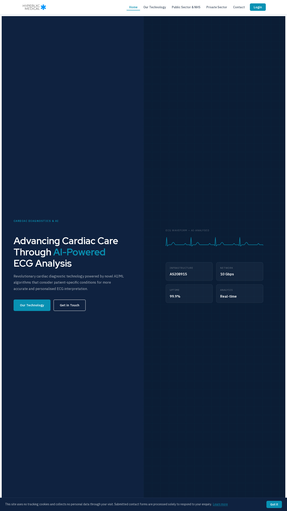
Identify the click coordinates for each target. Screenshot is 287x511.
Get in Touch (69, 305)
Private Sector (216, 7)
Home (133, 7)
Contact (239, 7)
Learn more (220, 504)
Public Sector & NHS (186, 7)
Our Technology (154, 7)
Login (258, 7)
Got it (274, 504)
